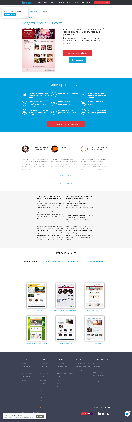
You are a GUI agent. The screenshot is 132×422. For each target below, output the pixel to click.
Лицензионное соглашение (100, 363)
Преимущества (26, 363)
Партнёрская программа (82, 363)
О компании (60, 363)
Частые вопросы (44, 373)
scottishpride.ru (97, 150)
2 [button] (63, 176)
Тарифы (52, 2)
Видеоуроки (43, 380)
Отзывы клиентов (62, 366)
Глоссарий (43, 383)
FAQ (41, 397)
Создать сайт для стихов (36, 310)
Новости (61, 2)
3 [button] (66, 176)
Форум (41, 393)
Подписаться (10, 15)
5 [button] (71, 176)
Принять (39, 416)
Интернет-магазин (27, 366)
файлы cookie (18, 415)
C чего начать (86, 2)
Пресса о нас (61, 380)
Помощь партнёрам (80, 370)
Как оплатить (43, 387)
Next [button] (114, 157)
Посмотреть (77, 60)
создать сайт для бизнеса (52, 261)
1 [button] (61, 176)
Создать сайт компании (73, 261)
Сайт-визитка (25, 370)
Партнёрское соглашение (82, 366)
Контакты (59, 383)
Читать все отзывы (66, 183)
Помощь (76, 2)
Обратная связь (97, 381)
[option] (36, 160)
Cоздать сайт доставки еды (94, 310)
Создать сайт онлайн (102, 2)
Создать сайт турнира (94, 343)
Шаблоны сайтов (27, 373)
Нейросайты (39, 2)
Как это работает (44, 363)
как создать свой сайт (30, 261)
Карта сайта (43, 400)
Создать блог (25, 380)
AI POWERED (87, 414)
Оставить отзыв (61, 387)
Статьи (41, 390)
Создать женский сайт (77, 53)
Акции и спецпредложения (65, 373)
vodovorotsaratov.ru (39, 150)
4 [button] (69, 176)
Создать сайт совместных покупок (36, 343)
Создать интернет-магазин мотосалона (66, 310)
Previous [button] (18, 157)
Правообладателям (98, 372)
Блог (68, 2)
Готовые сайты (26, 377)
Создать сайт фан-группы (65, 343)
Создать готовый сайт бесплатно (66, 124)
